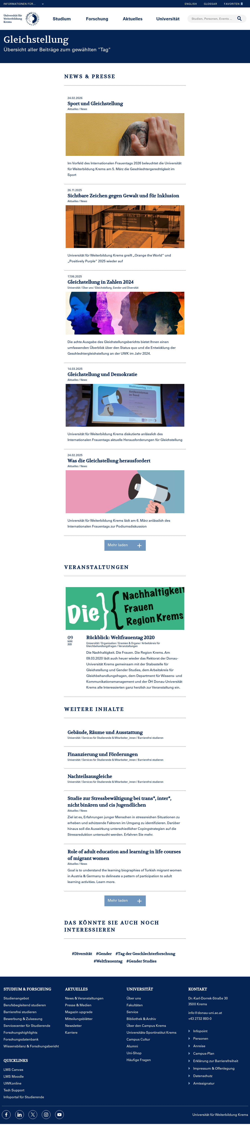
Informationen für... (25, 4)
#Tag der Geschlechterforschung (145, 953)
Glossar (209, 3)
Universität (168, 18)
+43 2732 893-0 (200, 1018)
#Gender (104, 953)
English (191, 3)
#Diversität (82, 953)
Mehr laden (125, 545)
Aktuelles (133, 18)
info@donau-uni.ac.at (205, 1012)
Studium (62, 18)
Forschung (97, 18)
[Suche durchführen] (239, 18)
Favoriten (232, 3)
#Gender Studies (141, 961)
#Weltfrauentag (108, 961)
